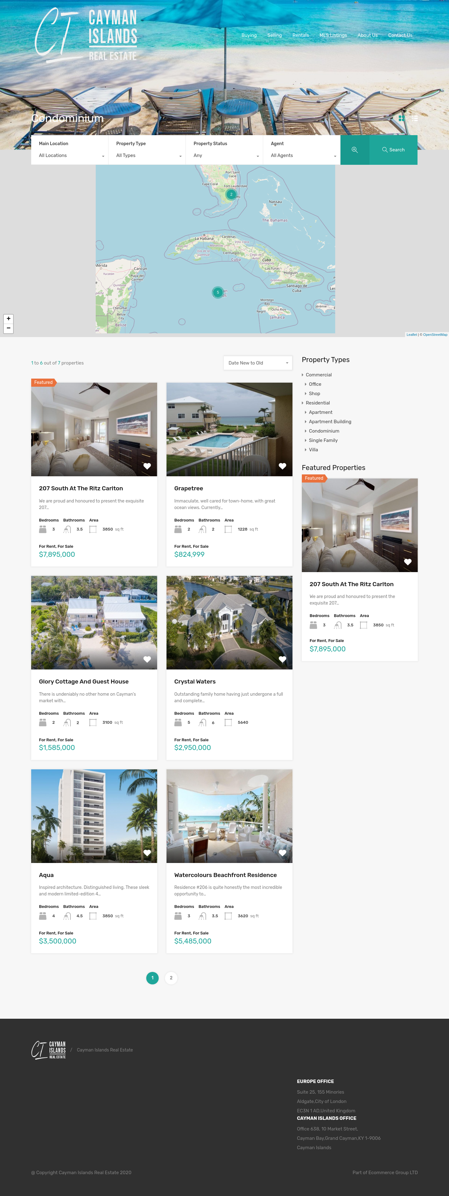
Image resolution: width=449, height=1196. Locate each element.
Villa (313, 450)
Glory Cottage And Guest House (84, 681)
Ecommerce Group (389, 1172)
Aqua (46, 875)
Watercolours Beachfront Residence (225, 875)
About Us (368, 35)
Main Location (53, 143)
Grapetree (188, 488)
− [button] (9, 328)
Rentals (300, 35)
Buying (249, 35)
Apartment (320, 412)
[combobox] (69, 157)
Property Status (210, 143)
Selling (275, 35)
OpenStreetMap (435, 334)
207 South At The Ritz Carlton (81, 488)
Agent (277, 143)
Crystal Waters (195, 681)
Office (315, 384)
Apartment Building (330, 421)
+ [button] (9, 319)
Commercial (319, 375)
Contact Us (400, 35)
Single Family (323, 440)
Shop (314, 393)
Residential (318, 403)
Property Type (131, 143)
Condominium (324, 431)
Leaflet (412, 334)
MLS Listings (333, 35)
